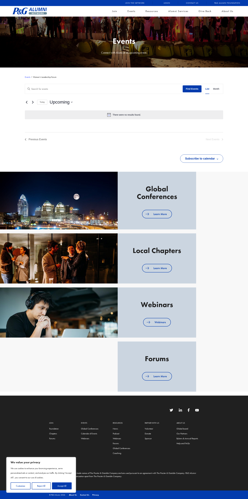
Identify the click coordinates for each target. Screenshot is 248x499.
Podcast (116, 433)
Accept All (61, 485)
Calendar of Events (89, 433)
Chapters (53, 433)
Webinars (160, 322)
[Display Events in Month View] (216, 89)
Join (114, 11)
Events (131, 11)
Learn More (160, 214)
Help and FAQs (183, 443)
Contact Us (192, 3)
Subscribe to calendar (200, 158)
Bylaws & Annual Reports (187, 438)
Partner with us (152, 423)
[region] (41, 475)
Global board (182, 428)
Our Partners (182, 433)
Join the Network (135, 3)
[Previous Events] (27, 102)
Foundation (54, 428)
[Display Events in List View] (207, 89)
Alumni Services (178, 11)
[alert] (124, 114)
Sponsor (148, 438)
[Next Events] (33, 102)
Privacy (95, 495)
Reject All (41, 485)
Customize (20, 485)
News (115, 428)
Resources (152, 11)
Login (167, 3)
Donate (148, 433)
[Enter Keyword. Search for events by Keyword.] (104, 89)
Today (42, 102)
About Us (227, 11)
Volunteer (149, 428)
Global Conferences (89, 428)
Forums (52, 438)
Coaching (117, 453)
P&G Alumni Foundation (227, 3)
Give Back (204, 11)
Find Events (192, 89)
